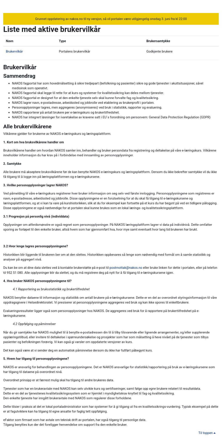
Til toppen (207, 433)
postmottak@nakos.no (125, 268)
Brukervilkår (14, 51)
